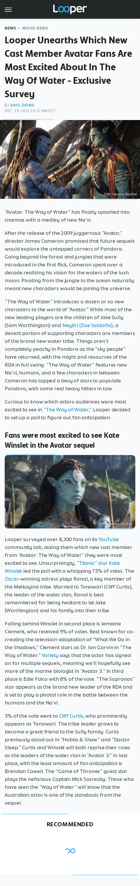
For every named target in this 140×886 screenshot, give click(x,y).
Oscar (12, 578)
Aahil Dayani (22, 105)
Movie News (35, 28)
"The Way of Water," (67, 409)
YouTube (108, 539)
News (10, 28)
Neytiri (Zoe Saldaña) (87, 325)
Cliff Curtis (71, 715)
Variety (50, 655)
